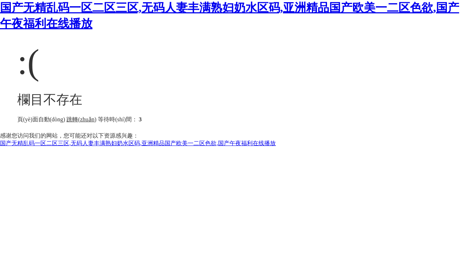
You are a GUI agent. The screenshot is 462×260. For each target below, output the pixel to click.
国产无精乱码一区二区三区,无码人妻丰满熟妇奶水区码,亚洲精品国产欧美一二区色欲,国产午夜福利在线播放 (138, 143)
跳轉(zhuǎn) (81, 119)
